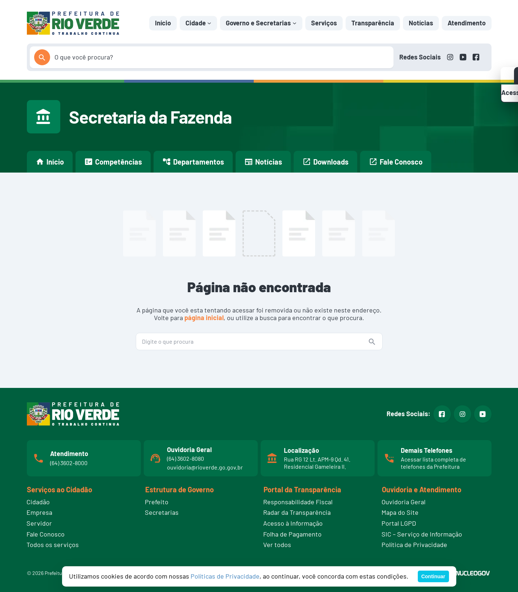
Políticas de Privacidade (225, 576)
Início (163, 23)
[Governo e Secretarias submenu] (295, 23)
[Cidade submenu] (209, 23)
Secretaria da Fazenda (150, 116)
